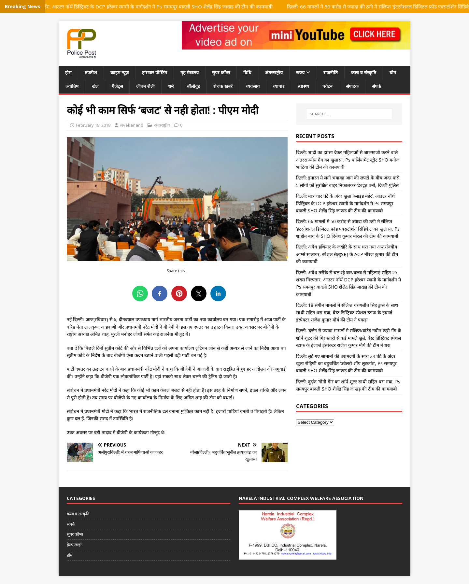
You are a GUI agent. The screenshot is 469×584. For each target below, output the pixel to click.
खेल (95, 86)
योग (393, 72)
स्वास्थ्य (303, 86)
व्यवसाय (253, 86)
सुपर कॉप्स (221, 72)
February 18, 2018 (93, 125)
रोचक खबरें (223, 86)
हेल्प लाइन (74, 545)
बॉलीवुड (193, 86)
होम (68, 72)
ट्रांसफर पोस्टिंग (154, 72)
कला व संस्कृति (363, 72)
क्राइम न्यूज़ (119, 72)
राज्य (300, 72)
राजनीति (330, 72)
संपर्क (376, 86)
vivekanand (131, 125)
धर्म (171, 86)
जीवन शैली (145, 86)
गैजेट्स (117, 86)
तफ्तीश (91, 72)
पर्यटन (327, 86)
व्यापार (278, 86)
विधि (247, 72)
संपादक (352, 86)
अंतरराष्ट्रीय (274, 72)
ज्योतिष (71, 86)
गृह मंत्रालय (189, 72)
